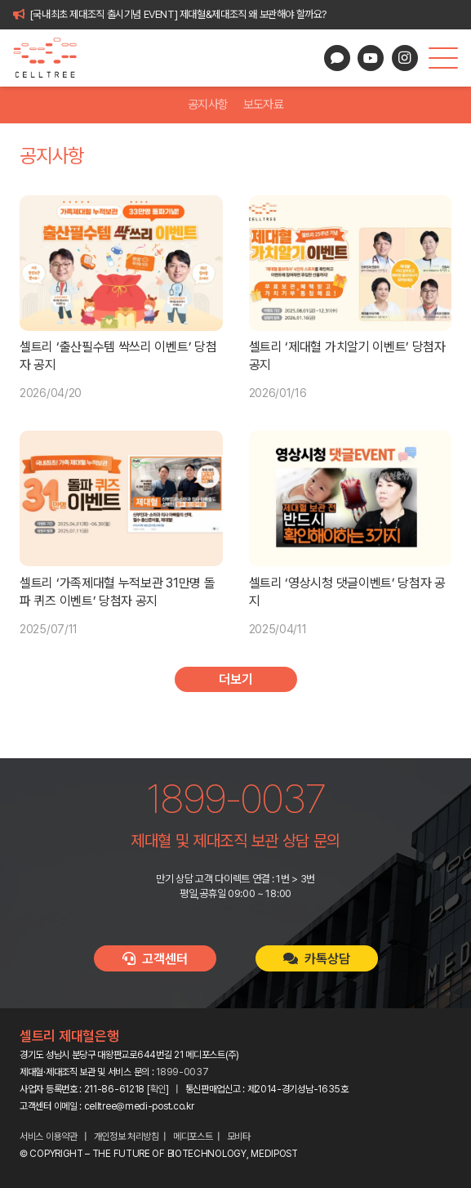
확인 (158, 1089)
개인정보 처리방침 (126, 1136)
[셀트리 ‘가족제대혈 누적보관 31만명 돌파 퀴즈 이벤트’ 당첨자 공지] (121, 498)
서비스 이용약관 (49, 1136)
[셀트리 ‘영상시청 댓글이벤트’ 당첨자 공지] (350, 498)
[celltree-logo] (52, 58)
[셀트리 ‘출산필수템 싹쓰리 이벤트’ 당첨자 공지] (121, 263)
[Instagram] (405, 58)
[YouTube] (371, 58)
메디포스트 (193, 1136)
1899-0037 (182, 1072)
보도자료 (263, 104)
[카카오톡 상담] (337, 58)
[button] (443, 58)
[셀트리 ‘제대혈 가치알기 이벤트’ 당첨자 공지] (350, 263)
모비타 (239, 1136)
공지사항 (208, 104)
